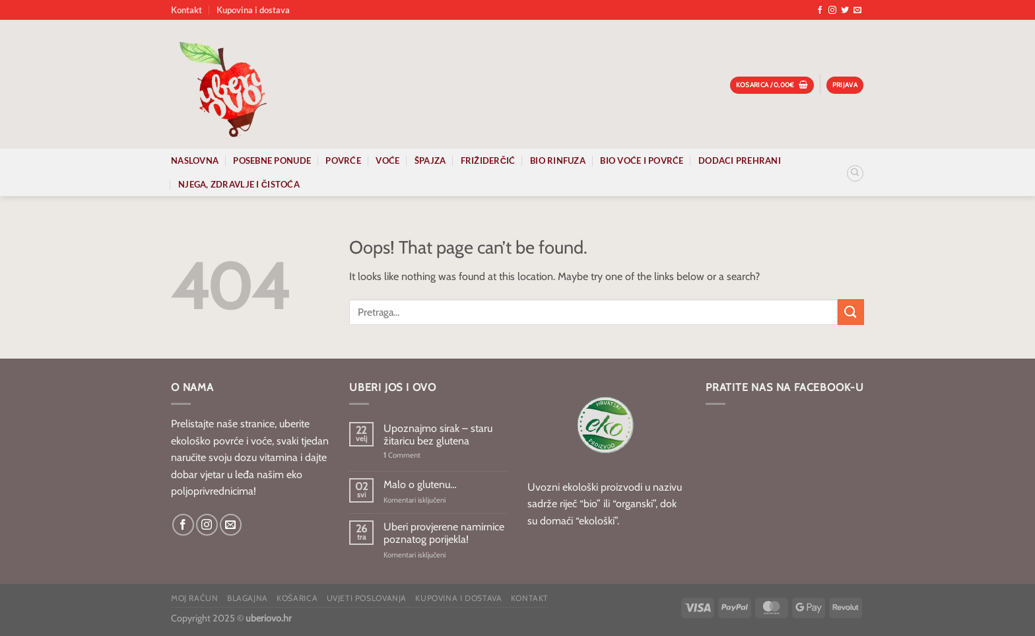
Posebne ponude (272, 160)
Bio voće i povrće (641, 160)
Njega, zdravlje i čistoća (239, 184)
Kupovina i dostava (253, 10)
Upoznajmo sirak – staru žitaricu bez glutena (438, 434)
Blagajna (247, 598)
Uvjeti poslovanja (367, 598)
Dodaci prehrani (739, 160)
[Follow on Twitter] (845, 10)
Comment (402, 455)
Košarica (297, 598)
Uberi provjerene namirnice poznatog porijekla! (444, 533)
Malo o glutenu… (420, 484)
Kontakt (186, 10)
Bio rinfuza (557, 160)
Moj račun (194, 598)
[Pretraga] (855, 173)
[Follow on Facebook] (820, 10)
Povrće (343, 160)
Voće (387, 160)
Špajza (430, 160)
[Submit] (851, 312)
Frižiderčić (488, 160)
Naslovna (194, 160)
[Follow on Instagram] (832, 10)
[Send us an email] (857, 10)
